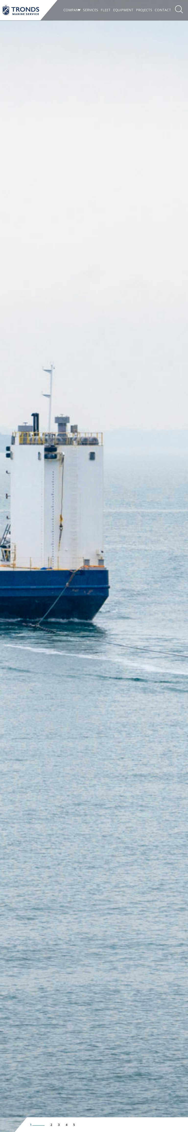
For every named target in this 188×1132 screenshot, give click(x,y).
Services (90, 10)
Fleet (106, 10)
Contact (163, 10)
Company (72, 10)
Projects (144, 10)
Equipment (123, 10)
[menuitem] (72, 10)
